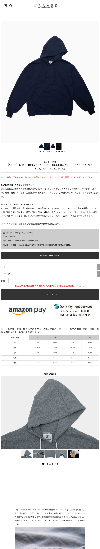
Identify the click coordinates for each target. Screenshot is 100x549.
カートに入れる (50, 294)
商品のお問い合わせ (50, 255)
